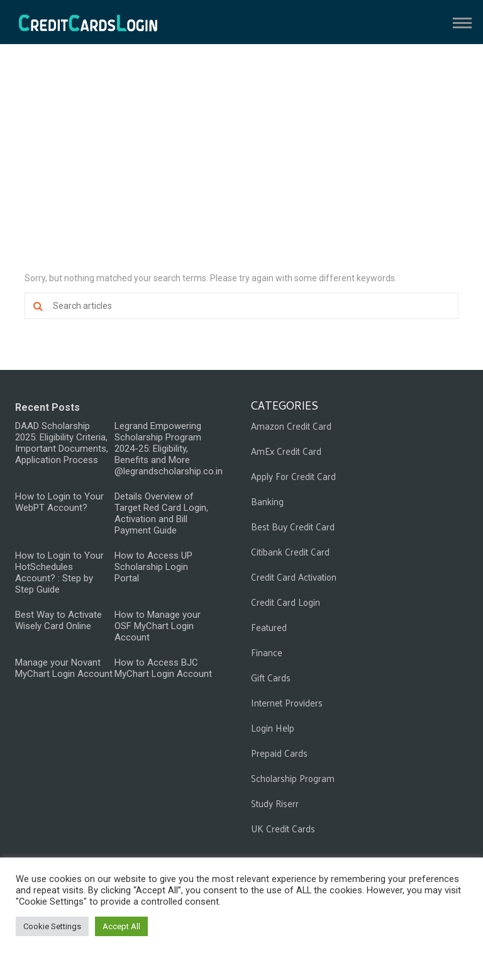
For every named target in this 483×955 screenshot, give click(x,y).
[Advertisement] (241, 163)
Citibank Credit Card (290, 551)
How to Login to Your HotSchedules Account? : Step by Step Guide (59, 572)
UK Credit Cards (283, 828)
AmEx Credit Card (286, 450)
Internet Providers (287, 702)
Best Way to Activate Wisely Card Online (58, 620)
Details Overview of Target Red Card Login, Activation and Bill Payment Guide (161, 513)
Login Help (272, 727)
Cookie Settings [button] (52, 926)
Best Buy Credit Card (293, 526)
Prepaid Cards (279, 752)
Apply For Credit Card (293, 475)
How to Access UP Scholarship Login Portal (153, 567)
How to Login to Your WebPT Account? (59, 502)
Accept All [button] (121, 926)
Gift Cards (271, 677)
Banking (267, 501)
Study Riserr (275, 803)
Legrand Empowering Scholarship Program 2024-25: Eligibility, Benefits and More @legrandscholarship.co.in (168, 448)
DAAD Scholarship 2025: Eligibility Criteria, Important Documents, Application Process (61, 443)
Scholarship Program (293, 777)
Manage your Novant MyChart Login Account (64, 668)
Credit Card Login (285, 601)
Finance (266, 652)
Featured (269, 626)
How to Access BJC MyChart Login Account (163, 668)
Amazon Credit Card (291, 425)
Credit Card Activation (293, 576)
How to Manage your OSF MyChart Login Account (157, 626)
